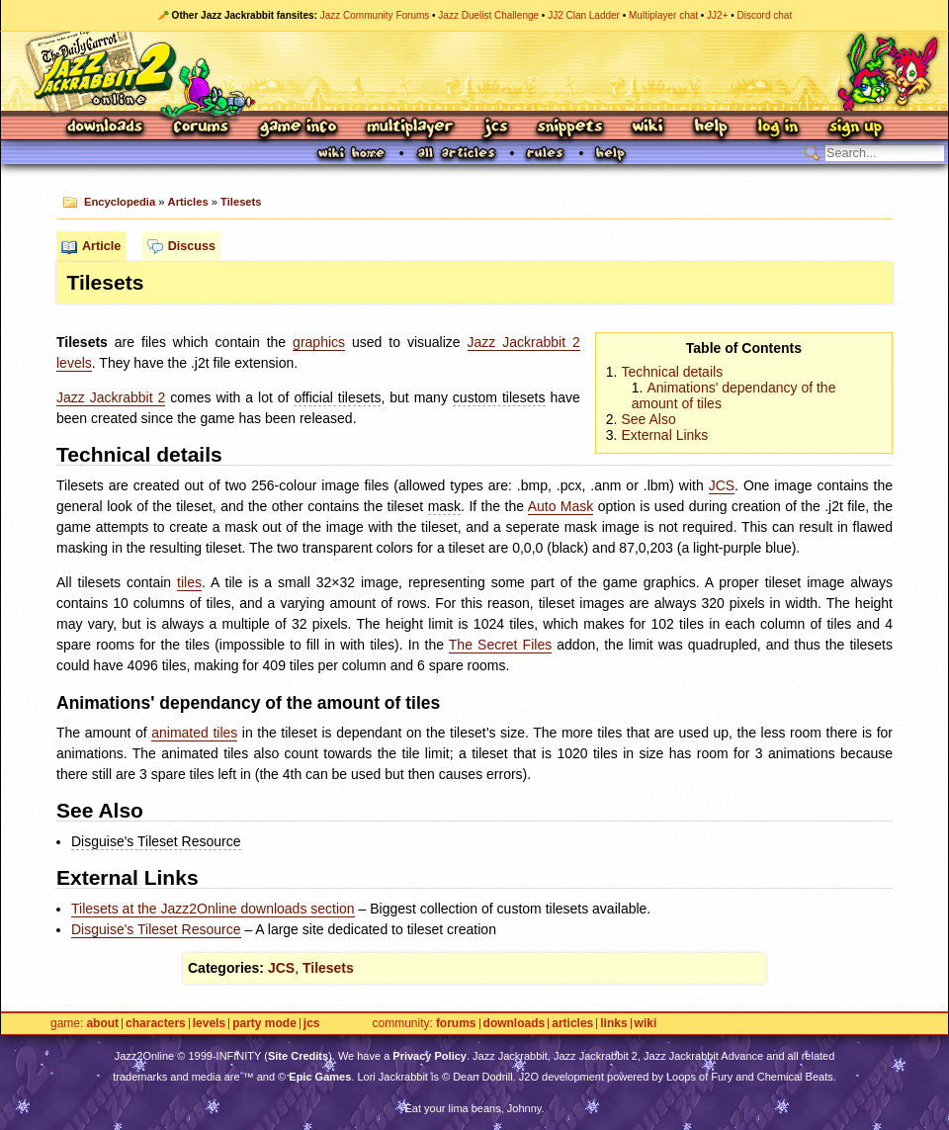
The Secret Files (500, 644)
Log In (778, 128)
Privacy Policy (429, 1056)
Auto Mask (561, 506)
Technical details (672, 372)
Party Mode (264, 1023)
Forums (201, 128)
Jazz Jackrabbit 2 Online (474, 71)
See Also (648, 419)
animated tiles (194, 732)
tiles (189, 582)
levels (74, 363)
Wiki (648, 128)
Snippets (570, 128)
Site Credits (298, 1056)
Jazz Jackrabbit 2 (524, 342)
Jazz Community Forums (375, 15)
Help (711, 128)
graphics (319, 342)
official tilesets (337, 397)
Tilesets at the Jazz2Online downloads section (213, 908)
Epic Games (320, 1077)
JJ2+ (717, 15)
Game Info (297, 128)
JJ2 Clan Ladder (584, 15)
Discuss (192, 246)
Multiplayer (410, 128)
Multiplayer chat (663, 15)
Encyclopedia (119, 202)
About (102, 1023)
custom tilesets (499, 397)
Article (101, 246)
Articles (188, 202)
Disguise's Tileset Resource (156, 841)
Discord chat (765, 15)
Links (613, 1023)
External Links (664, 435)
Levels (209, 1023)
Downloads (106, 128)
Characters (156, 1023)
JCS (495, 128)
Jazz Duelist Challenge (488, 15)
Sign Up (855, 128)
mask (444, 506)
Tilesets (240, 202)
